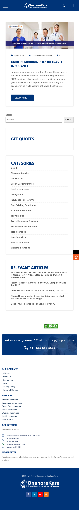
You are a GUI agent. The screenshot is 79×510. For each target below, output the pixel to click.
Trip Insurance (18, 232)
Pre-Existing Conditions (23, 205)
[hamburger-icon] (5, 6)
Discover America (20, 173)
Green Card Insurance (22, 184)
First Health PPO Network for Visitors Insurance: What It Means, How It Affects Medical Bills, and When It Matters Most (39, 275)
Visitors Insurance (20, 248)
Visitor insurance (20, 242)
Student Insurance (21, 210)
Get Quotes (17, 178)
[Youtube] (40, 494)
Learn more (22, 98)
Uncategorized (19, 237)
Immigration (17, 194)
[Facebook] (28, 494)
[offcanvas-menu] (74, 6)
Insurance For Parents (22, 200)
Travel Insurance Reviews (24, 221)
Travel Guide (17, 216)
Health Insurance (20, 189)
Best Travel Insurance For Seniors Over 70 (33, 304)
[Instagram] (46, 494)
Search (9, 115)
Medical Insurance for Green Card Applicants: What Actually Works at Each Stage (37, 297)
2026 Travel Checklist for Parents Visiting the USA (37, 290)
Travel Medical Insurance (42, 55)
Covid (14, 168)
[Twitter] (34, 494)
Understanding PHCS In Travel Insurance (37, 64)
